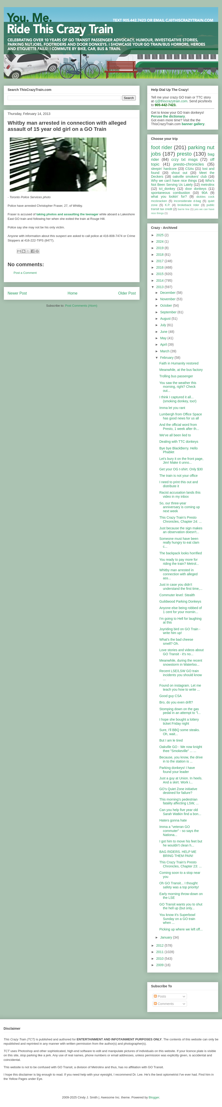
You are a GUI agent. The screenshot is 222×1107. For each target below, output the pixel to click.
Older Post (127, 293)
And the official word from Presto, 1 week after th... (179, 427)
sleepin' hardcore (164, 169)
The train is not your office (178, 475)
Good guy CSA (170, 696)
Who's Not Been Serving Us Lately (182, 183)
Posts (160, 996)
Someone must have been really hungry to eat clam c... (179, 543)
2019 (160, 248)
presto (184, 154)
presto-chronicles (188, 164)
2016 (160, 267)
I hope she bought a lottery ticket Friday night (179, 721)
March (165, 351)
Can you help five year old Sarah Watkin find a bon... (180, 812)
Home (73, 293)
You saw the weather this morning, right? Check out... (177, 387)
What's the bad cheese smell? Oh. (176, 641)
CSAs (189, 169)
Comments (164, 1004)
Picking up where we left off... (181, 929)
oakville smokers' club (190, 176)
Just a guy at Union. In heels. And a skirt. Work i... (180, 780)
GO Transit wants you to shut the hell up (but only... (180, 906)
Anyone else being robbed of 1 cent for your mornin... (180, 610)
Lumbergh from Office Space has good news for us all (180, 416)
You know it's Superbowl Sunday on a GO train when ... (177, 919)
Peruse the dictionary (168, 116)
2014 (160, 280)
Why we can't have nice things (174, 180)
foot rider (161, 147)
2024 (160, 241)
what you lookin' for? (169, 196)
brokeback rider (188, 205)
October (166, 305)
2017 (160, 261)
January (166, 937)
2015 (160, 274)
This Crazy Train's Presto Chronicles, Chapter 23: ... (180, 864)
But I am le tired (171, 740)
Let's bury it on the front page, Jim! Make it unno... (181, 461)
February (167, 357)
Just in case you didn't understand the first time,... (180, 586)
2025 (160, 235)
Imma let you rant (172, 408)
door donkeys (196, 189)
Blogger (154, 1097)
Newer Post (17, 293)
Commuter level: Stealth (177, 595)
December (168, 293)
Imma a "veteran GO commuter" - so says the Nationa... (179, 831)
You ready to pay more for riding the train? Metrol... (179, 562)
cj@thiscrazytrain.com (171, 101)
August (165, 318)
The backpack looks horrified (180, 553)
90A (204, 193)
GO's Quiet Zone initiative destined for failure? (178, 791)
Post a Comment (25, 273)
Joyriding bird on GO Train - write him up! (179, 631)
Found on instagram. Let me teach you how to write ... (180, 687)
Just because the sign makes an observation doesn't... (180, 530)
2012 (160, 945)
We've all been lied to (175, 435)
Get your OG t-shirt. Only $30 (181, 469)
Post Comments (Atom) (81, 305)
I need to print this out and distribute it (178, 484)
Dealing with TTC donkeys (178, 441)
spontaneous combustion (170, 193)
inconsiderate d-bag (187, 201)
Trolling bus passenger (176, 376)
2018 (160, 254)
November (168, 299)
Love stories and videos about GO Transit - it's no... (181, 652)
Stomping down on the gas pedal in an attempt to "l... (180, 711)
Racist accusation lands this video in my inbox (180, 494)
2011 (160, 952)
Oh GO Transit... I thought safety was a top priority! (179, 885)
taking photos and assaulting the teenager (67, 214)
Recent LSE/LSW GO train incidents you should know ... (180, 675)
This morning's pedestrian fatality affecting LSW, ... (179, 801)
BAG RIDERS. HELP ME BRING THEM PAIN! (177, 854)
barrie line (183, 209)
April (164, 344)
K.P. (167, 205)
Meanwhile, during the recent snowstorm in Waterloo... (180, 662)
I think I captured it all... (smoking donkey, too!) (178, 399)
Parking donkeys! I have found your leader (177, 770)
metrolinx (207, 185)
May (163, 338)
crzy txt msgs (184, 159)
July (163, 325)
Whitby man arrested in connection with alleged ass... (178, 574)
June (164, 332)
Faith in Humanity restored (178, 363)
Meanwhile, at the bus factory (181, 370)
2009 (160, 965)
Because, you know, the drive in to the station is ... (181, 759)
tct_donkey (167, 189)
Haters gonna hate (173, 820)
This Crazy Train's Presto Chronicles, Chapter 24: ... (180, 519)
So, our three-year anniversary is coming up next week (179, 507)
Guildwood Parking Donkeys (180, 601)
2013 (160, 287)
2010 (160, 958)
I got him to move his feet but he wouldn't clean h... (180, 843)
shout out (179, 173)
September (168, 312)
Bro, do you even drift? (176, 702)
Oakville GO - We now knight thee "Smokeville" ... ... (180, 749)
